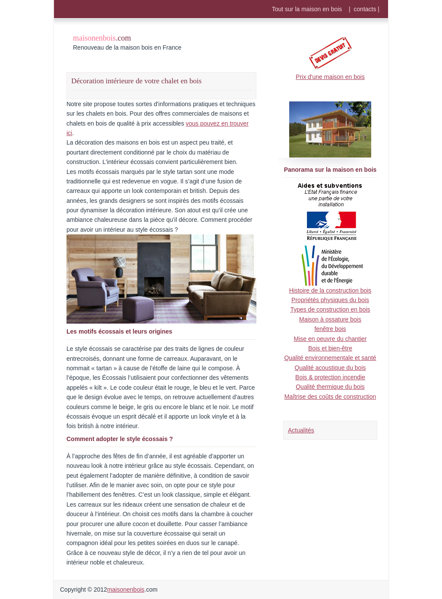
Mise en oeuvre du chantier (330, 338)
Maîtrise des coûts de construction (330, 396)
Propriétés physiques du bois (330, 299)
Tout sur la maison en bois (307, 9)
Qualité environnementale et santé (330, 357)
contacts (365, 9)
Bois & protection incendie (330, 377)
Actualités (301, 430)
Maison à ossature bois (330, 319)
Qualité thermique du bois (330, 386)
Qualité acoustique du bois (330, 367)
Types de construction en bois (330, 309)
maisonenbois (125, 589)
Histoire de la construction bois (330, 290)
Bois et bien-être (330, 348)
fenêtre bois (330, 328)
